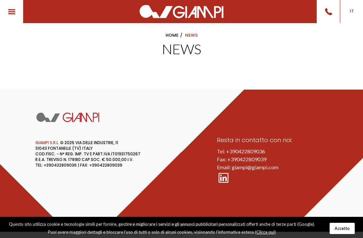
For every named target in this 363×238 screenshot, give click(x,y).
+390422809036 (245, 151)
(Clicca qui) (265, 232)
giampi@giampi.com (255, 167)
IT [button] (352, 11)
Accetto (342, 228)
